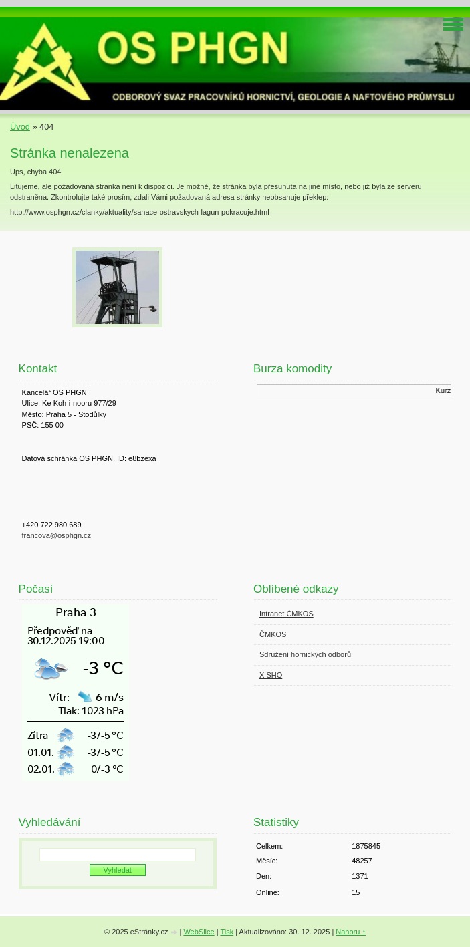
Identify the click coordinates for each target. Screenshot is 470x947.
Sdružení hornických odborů (305, 654)
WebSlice (198, 932)
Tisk (226, 932)
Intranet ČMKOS (286, 614)
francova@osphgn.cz (57, 535)
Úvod (20, 127)
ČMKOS (272, 634)
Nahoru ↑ (351, 932)
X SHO (270, 675)
